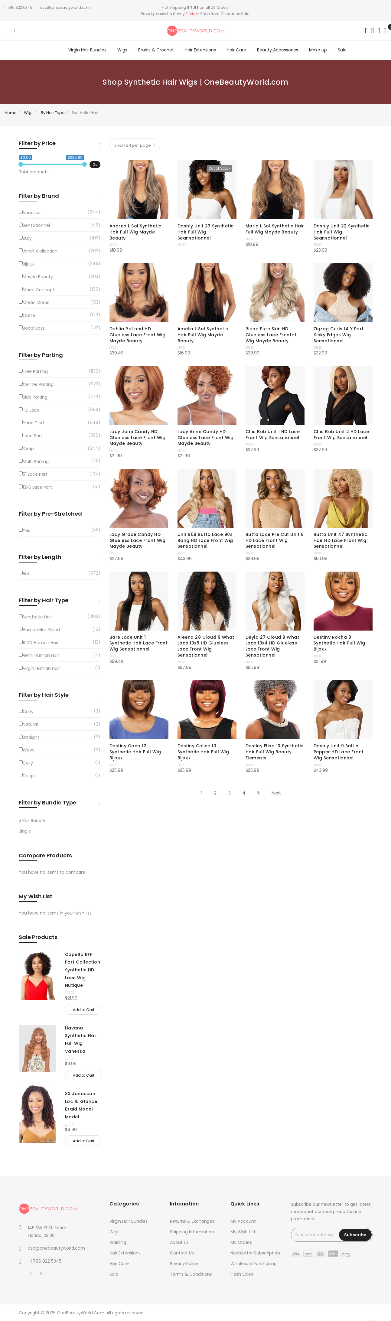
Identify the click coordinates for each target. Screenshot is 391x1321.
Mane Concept (38, 290)
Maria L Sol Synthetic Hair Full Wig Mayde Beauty (275, 229)
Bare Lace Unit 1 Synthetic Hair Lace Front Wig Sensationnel (138, 643)
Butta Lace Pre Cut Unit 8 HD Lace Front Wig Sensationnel (275, 540)
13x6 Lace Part (37, 487)
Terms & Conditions (191, 1274)
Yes (26, 530)
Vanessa (32, 213)
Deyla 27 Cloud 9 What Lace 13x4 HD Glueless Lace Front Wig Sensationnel (272, 646)
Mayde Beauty (38, 277)
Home (11, 113)
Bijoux (28, 264)
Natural (30, 724)
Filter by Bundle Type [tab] (47, 802)
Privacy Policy (184, 1264)
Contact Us (182, 1253)
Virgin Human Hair (41, 668)
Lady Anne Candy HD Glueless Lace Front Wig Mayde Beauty (206, 438)
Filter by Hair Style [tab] (44, 695)
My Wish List (243, 1232)
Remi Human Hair (41, 655)
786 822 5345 (18, 7)
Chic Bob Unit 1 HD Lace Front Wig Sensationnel (273, 435)
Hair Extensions (125, 1253)
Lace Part (32, 436)
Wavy (28, 750)
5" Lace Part (35, 474)
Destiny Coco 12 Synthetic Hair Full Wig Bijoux (135, 752)
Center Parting (38, 384)
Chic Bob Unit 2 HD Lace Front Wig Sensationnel (341, 435)
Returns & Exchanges (192, 1221)
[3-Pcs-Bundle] (59, 820)
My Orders (241, 1242)
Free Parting (35, 371)
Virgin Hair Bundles (128, 1221)
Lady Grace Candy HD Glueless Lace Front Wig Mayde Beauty (137, 540)
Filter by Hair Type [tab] (43, 600)
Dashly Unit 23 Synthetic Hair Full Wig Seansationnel (206, 232)
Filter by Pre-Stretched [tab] (50, 513)
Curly (28, 712)
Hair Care (119, 1264)
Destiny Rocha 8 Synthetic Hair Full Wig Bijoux (339, 643)
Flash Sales (241, 1274)
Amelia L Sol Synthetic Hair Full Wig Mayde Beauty (203, 335)
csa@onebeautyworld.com (64, 7)
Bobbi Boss (34, 328)
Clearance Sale (234, 13)
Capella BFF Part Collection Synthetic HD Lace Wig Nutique (82, 970)
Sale (113, 1274)
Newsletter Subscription (255, 1253)
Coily (28, 763)
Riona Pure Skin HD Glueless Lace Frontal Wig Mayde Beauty (271, 335)
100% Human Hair (40, 643)
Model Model (36, 302)
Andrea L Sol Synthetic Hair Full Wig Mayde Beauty (135, 232)
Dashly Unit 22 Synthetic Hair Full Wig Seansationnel (342, 232)
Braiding (117, 1242)
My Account (243, 1221)
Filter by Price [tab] (37, 143)
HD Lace (31, 410)
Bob (27, 574)
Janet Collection (40, 251)
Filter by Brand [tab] (39, 196)
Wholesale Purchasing (253, 1264)
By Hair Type (53, 113)
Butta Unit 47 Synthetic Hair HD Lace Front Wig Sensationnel (340, 540)
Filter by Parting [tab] (41, 355)
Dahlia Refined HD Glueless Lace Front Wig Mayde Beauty (137, 335)
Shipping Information (192, 1232)
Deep (28, 448)
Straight (31, 737)
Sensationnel (36, 225)
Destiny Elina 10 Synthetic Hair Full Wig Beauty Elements (275, 752)
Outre (29, 315)
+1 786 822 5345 (44, 1261)
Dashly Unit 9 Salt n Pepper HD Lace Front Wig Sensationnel (339, 752)
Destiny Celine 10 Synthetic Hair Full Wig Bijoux (203, 752)
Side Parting (35, 397)
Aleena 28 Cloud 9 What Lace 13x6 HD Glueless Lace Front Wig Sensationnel (206, 646)
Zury (27, 238)
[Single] (59, 831)
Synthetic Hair (37, 617)
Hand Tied (33, 423)
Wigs (29, 113)
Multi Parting (36, 461)
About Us (179, 1242)
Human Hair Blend (41, 630)
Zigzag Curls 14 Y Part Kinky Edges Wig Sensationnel (339, 335)
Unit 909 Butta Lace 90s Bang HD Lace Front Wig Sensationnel (205, 540)
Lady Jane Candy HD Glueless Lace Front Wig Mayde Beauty (137, 438)
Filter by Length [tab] (40, 557)
